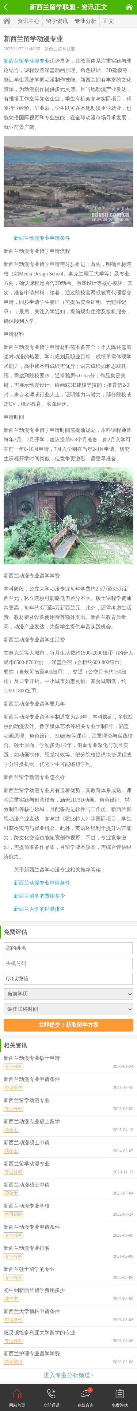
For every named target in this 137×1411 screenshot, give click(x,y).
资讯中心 (28, 21)
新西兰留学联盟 (60, 48)
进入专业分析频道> (68, 1375)
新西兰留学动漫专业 (27, 61)
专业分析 (85, 21)
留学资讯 (57, 21)
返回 (6, 7)
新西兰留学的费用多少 (39, 896)
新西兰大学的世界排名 (39, 909)
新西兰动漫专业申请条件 (42, 238)
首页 (129, 7)
